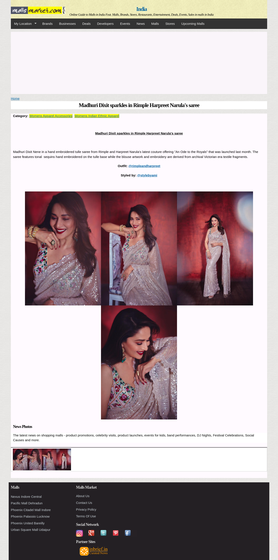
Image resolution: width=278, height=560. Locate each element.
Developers (105, 23)
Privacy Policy (86, 509)
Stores (170, 23)
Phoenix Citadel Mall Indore (31, 510)
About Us (82, 496)
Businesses (67, 23)
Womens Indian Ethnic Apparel (96, 116)
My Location (23, 24)
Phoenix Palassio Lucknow (30, 516)
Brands (47, 23)
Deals (86, 23)
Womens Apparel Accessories (50, 116)
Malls (155, 23)
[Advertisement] (139, 62)
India (141, 9)
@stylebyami (147, 175)
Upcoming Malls (193, 23)
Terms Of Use (86, 516)
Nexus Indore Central (26, 496)
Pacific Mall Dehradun (27, 503)
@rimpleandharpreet (144, 166)
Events (125, 23)
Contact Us (84, 503)
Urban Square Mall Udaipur (30, 529)
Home (15, 98)
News (141, 23)
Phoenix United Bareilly (28, 523)
